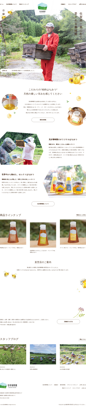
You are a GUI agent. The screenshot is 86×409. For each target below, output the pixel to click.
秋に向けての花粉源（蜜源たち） (8, 369)
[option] (43, 45)
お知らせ (84, 388)
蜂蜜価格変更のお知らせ (9, 70)
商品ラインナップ (24, 4)
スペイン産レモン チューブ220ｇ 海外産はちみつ (72, 247)
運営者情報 (43, 120)
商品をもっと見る (81, 215)
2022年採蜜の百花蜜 (65, 369)
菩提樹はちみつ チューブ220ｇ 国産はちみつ (11, 247)
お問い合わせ (83, 384)
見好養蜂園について (11, 4)
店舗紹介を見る (68, 321)
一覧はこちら (82, 339)
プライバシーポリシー (72, 384)
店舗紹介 (63, 4)
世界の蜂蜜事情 (33, 369)
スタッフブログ (72, 4)
